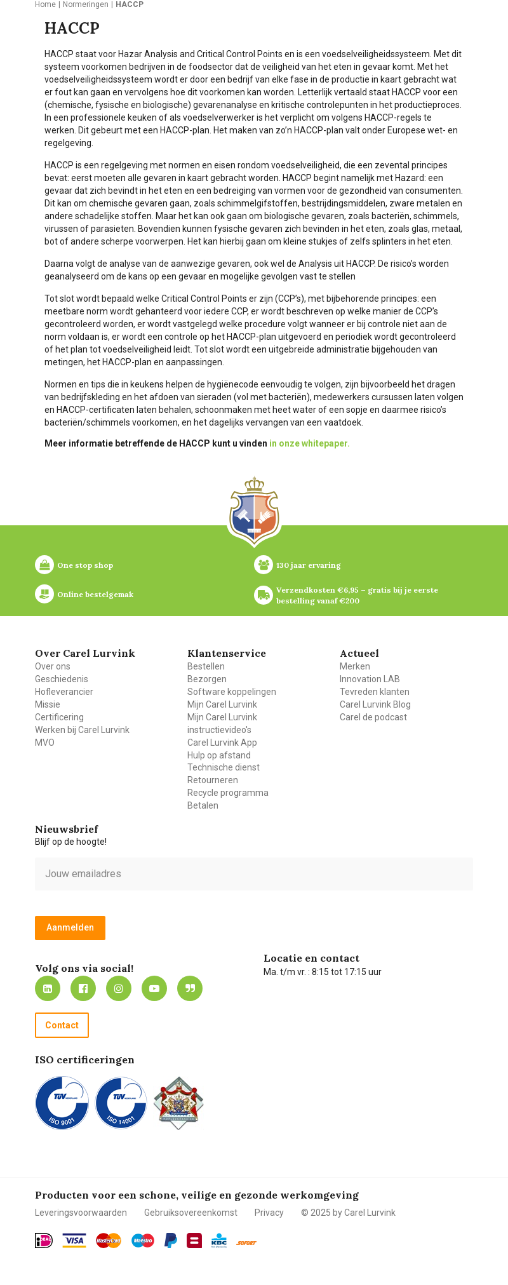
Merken (355, 666)
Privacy (269, 1213)
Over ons (52, 666)
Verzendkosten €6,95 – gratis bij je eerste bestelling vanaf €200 (358, 595)
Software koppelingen (231, 692)
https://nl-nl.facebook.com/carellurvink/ (83, 988)
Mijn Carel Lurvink (222, 704)
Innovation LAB (370, 679)
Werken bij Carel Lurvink (82, 730)
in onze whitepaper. (309, 443)
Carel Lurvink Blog (375, 704)
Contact (62, 1025)
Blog (190, 988)
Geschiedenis (61, 679)
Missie (47, 704)
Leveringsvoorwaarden (81, 1213)
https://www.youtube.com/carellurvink (154, 988)
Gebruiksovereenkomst (190, 1213)
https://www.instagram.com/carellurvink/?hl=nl (118, 988)
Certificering (59, 717)
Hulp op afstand (219, 755)
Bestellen (206, 666)
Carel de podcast (373, 717)
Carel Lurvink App (222, 742)
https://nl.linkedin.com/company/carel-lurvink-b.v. (47, 988)
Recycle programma (228, 793)
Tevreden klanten (375, 692)
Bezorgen (207, 679)
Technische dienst (223, 767)
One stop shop (85, 565)
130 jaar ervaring (308, 565)
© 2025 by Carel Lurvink (348, 1213)
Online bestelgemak (95, 594)
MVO (45, 742)
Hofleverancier (64, 692)
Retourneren (212, 780)
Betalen (202, 805)
